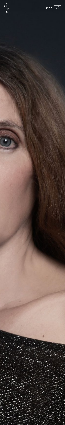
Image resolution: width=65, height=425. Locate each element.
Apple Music (49, 7)
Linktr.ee (47, 8)
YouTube (47, 7)
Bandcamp (51, 7)
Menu (57, 7)
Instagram (46, 7)
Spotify (46, 8)
